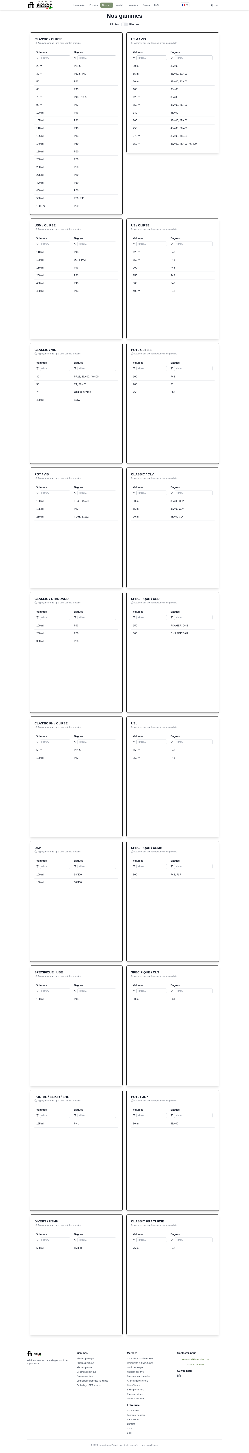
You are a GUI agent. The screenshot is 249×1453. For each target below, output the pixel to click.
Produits (93, 5)
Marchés (120, 5)
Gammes (106, 5)
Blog (129, 1433)
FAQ (156, 5)
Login (214, 5)
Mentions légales (150, 1445)
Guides (146, 5)
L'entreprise (79, 5)
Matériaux (133, 5)
